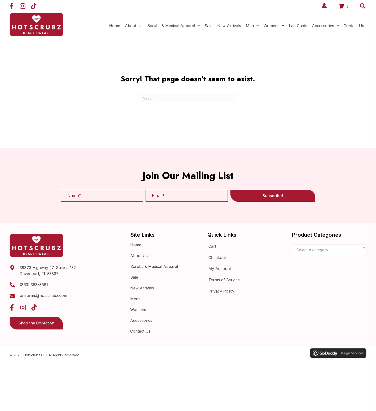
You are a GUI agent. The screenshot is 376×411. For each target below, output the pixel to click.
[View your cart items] (344, 7)
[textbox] (329, 250)
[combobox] (329, 250)
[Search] (188, 98)
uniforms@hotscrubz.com (43, 295)
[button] (11, 6)
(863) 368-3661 (34, 284)
